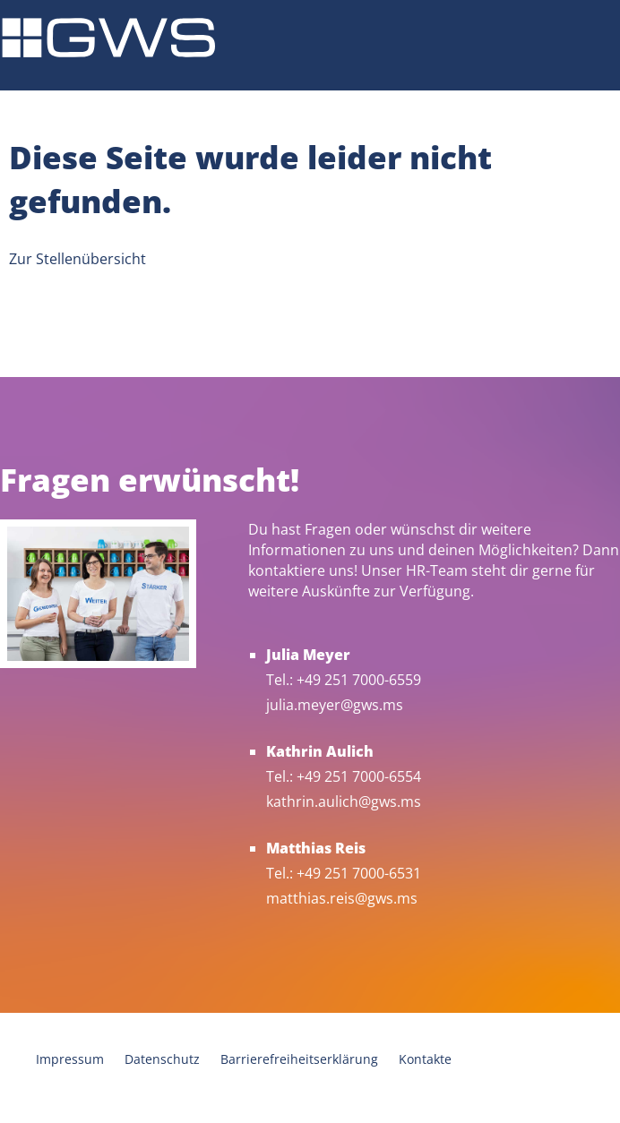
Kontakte (425, 1058)
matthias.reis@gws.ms (342, 898)
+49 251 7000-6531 (359, 873)
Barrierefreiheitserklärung (299, 1058)
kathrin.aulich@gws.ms (343, 801)
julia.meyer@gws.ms (334, 705)
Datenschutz (162, 1058)
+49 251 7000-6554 (359, 776)
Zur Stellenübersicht (77, 259)
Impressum (70, 1058)
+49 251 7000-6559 (359, 680)
